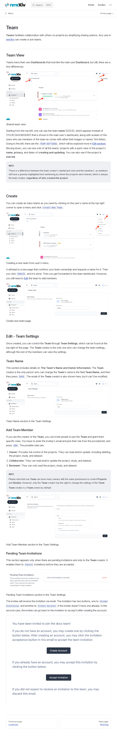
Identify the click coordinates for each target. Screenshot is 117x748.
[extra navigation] (110, 5)
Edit (26, 278)
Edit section (99, 143)
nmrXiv (10, 39)
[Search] (42, 5)
